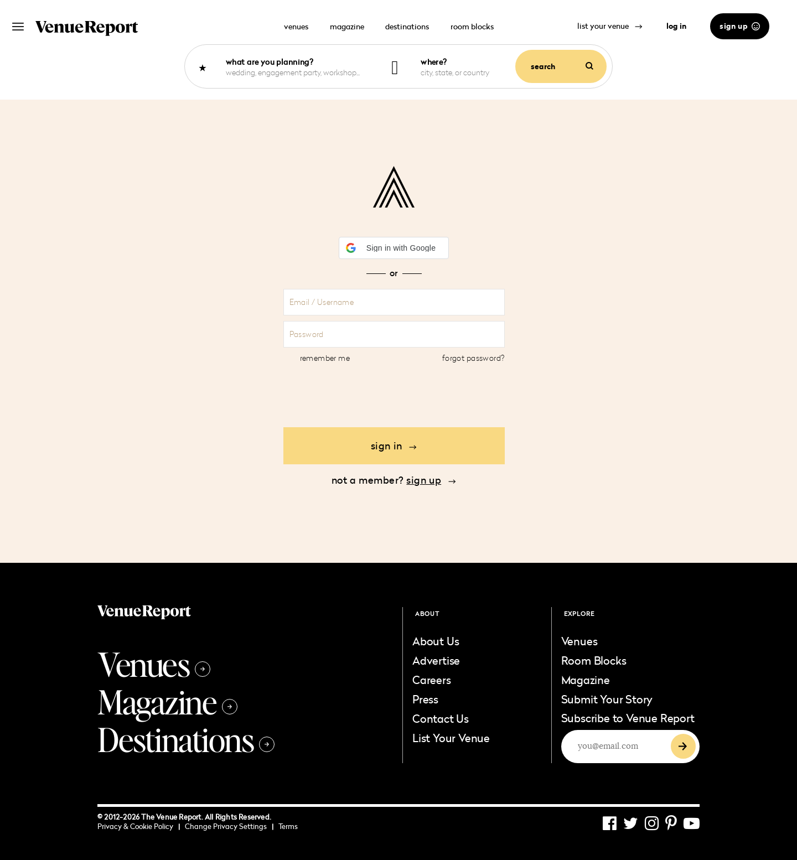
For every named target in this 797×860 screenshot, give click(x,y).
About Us (435, 641)
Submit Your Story (607, 699)
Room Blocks (594, 660)
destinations (407, 26)
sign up (740, 26)
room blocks (472, 26)
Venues (153, 664)
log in (676, 26)
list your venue (610, 25)
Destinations (186, 739)
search (562, 66)
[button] (394, 248)
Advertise (436, 660)
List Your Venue (451, 737)
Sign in (394, 446)
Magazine (167, 701)
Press (425, 699)
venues (296, 26)
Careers (431, 679)
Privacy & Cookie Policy (138, 826)
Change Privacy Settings (229, 826)
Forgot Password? (473, 358)
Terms (288, 826)
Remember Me (325, 358)
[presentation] (394, 394)
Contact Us (440, 718)
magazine (347, 26)
